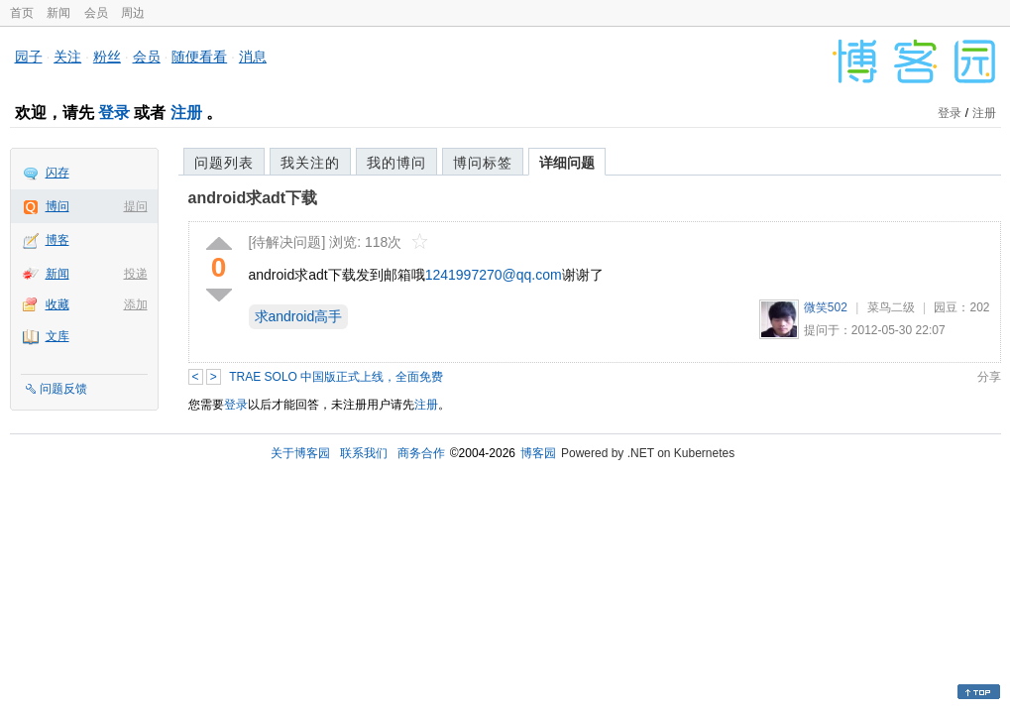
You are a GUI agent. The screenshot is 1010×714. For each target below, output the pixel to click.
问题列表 (224, 163)
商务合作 (421, 453)
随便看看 (199, 56)
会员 (96, 13)
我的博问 (396, 163)
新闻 (58, 13)
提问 (136, 206)
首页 (22, 13)
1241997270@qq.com (493, 275)
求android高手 (299, 316)
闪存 (57, 172)
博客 (57, 240)
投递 (136, 274)
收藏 (57, 304)
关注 (67, 56)
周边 (133, 13)
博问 (57, 206)
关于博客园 (300, 453)
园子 (29, 56)
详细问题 (567, 163)
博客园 (538, 453)
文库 (57, 336)
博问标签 (482, 163)
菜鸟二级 (891, 307)
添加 (136, 304)
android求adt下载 (253, 197)
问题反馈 (63, 389)
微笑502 (825, 307)
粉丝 (107, 56)
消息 (253, 56)
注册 (186, 112)
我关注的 (310, 163)
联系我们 (364, 453)
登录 (114, 112)
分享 (989, 377)
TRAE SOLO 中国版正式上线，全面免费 (336, 377)
